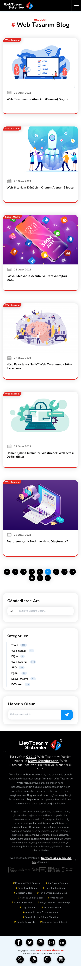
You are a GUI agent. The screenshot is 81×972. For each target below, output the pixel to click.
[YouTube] (51, 948)
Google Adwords (26, 928)
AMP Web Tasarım (58, 889)
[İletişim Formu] (47, 965)
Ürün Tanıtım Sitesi (55, 894)
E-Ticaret (20, 690)
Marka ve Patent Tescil (54, 928)
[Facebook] (19, 948)
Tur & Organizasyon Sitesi (53, 898)
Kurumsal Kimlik (53, 913)
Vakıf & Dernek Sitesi (31, 903)
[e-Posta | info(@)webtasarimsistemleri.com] (34, 965)
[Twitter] (29, 948)
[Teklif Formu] (61, 965)
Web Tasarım (23, 668)
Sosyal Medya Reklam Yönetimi (41, 923)
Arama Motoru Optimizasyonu (41, 918)
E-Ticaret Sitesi (24, 898)
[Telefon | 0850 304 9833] (20, 965)
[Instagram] (40, 948)
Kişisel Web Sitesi (27, 894)
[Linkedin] (62, 948)
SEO (18, 673)
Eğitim (19, 679)
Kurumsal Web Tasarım (27, 889)
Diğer (18, 662)
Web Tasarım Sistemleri (50, 956)
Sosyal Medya (23, 685)
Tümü (19, 651)
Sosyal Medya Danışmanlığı (55, 908)
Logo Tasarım (29, 913)
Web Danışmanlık (23, 908)
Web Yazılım (22, 657)
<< (10, 577)
